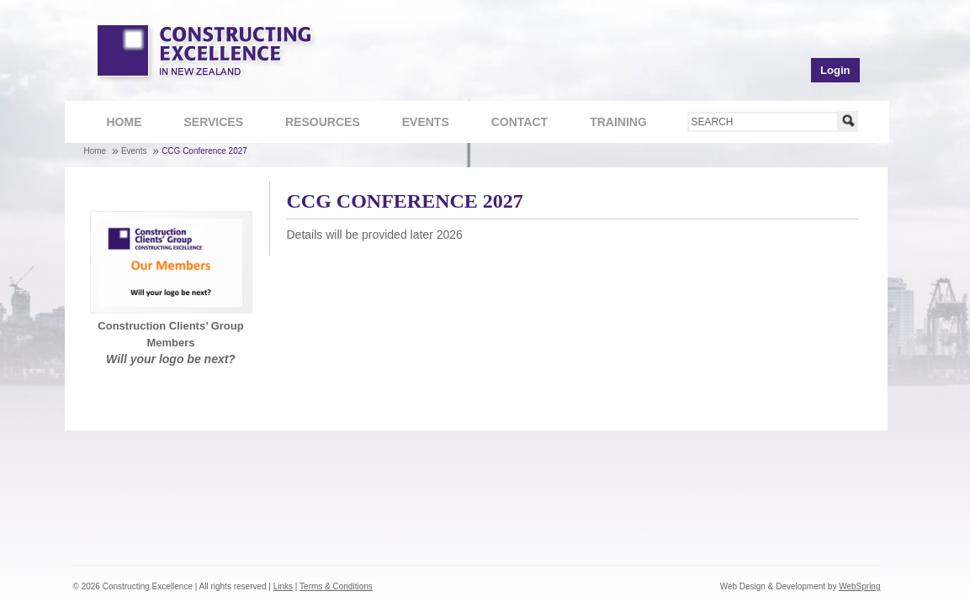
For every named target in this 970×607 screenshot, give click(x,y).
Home (124, 122)
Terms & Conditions (336, 586)
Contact (511, 124)
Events (425, 122)
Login (835, 70)
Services (205, 124)
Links (283, 586)
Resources (314, 124)
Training (610, 124)
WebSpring (859, 586)
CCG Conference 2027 (204, 151)
